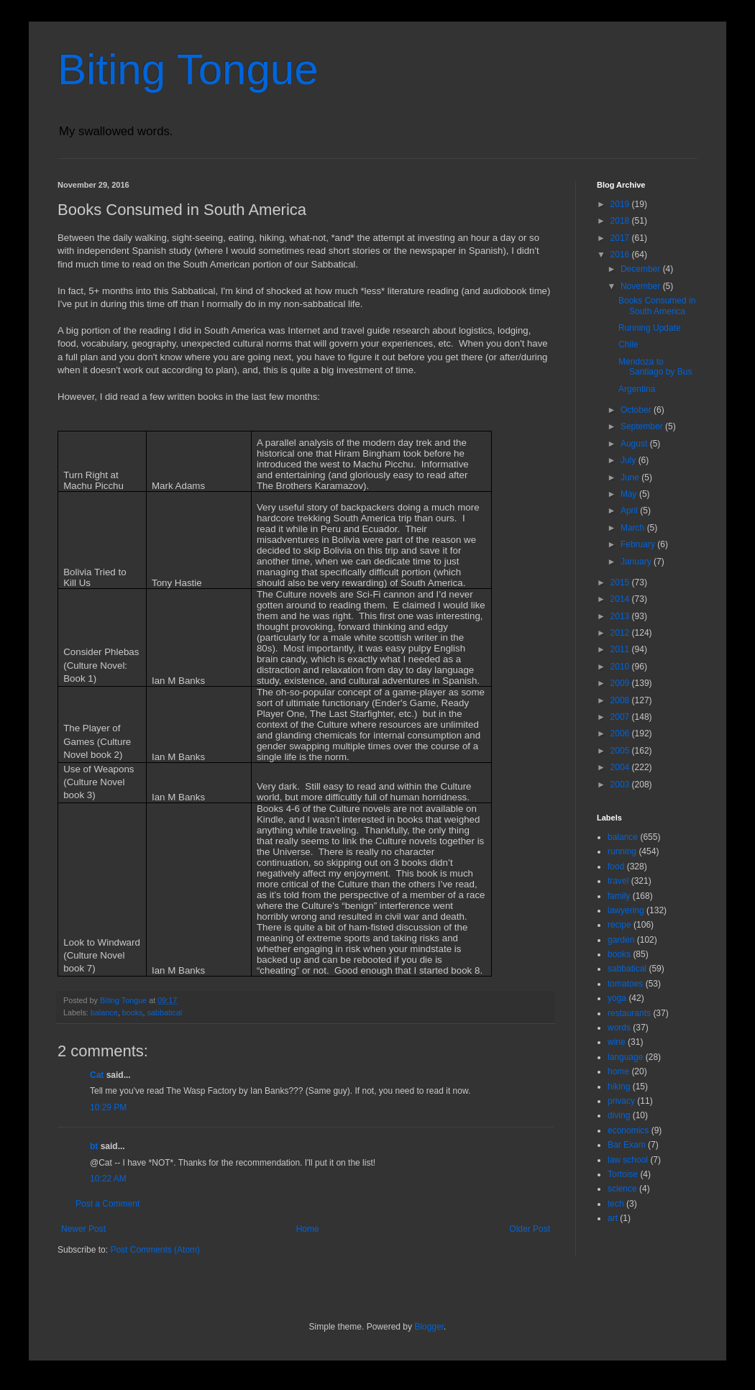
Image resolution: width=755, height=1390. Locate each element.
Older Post (529, 1229)
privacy (621, 1101)
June (631, 477)
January (637, 562)
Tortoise (623, 1174)
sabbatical (164, 1012)
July (630, 460)
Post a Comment (107, 1204)
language (625, 1057)
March (634, 528)
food (616, 866)
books (132, 1012)
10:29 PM (108, 1107)
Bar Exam (627, 1145)
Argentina (636, 389)
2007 (621, 717)
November (642, 286)
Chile (628, 344)
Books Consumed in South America (656, 306)
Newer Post (83, 1229)
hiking (619, 1087)
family (619, 896)
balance (104, 1012)
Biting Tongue (188, 69)
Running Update (649, 328)
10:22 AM (108, 1179)
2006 (621, 733)
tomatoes (625, 984)
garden (621, 940)
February (639, 544)
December (642, 269)
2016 (621, 255)
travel (618, 881)
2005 (621, 751)
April (630, 511)
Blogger (429, 1327)
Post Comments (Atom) (155, 1250)
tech (616, 1204)
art (613, 1218)
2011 (621, 649)
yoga (617, 998)
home (618, 1071)
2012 (621, 633)
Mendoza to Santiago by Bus (655, 367)
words (619, 1028)
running (622, 851)
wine (617, 1042)
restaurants (629, 1013)
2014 (621, 599)
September (643, 426)
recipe (619, 925)
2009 (621, 683)
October (637, 410)
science (622, 1189)
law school (628, 1160)
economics (628, 1130)
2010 (621, 667)
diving (619, 1115)
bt (94, 1146)
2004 (621, 767)
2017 (621, 238)
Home (307, 1229)
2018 (621, 221)
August (635, 444)
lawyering (626, 910)
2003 (621, 784)
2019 (621, 204)
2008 (621, 700)
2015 (621, 582)
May (630, 494)
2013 (621, 616)
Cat (97, 1075)
